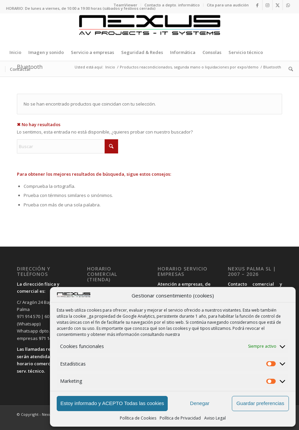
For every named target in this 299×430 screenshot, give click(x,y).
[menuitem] (125, 5)
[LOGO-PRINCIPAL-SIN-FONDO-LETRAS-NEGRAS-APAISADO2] (149, 28)
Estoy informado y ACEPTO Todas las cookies (112, 403)
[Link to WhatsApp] (288, 5)
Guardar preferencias (260, 403)
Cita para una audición (228, 4)
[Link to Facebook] (257, 5)
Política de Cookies (138, 418)
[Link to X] (277, 5)
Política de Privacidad (180, 418)
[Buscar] (289, 69)
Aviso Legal (215, 418)
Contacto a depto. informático (172, 4)
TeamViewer (125, 4)
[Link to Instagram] (267, 5)
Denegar (200, 403)
